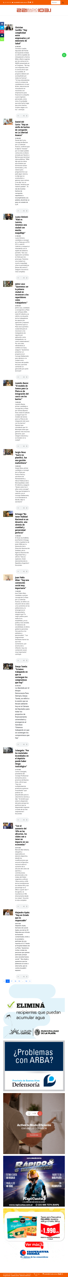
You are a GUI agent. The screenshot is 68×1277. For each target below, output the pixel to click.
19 (19, 981)
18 (15, 981)
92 (26, 981)
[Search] (55, 2)
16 (7, 981)
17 (11, 981)
